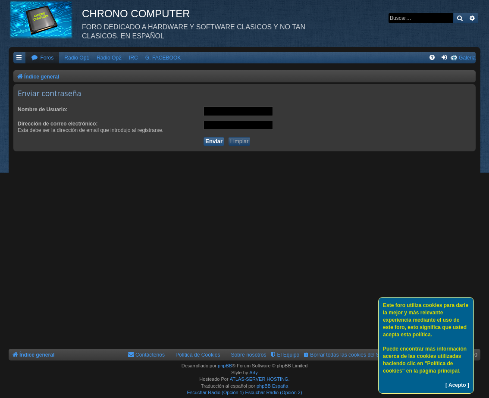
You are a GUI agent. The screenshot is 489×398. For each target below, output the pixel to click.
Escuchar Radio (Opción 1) (215, 392)
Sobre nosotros (248, 355)
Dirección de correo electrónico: (58, 124)
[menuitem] (42, 58)
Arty (253, 372)
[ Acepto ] (457, 385)
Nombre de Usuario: (43, 110)
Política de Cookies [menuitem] (198, 355)
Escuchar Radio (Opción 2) (273, 392)
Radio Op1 (76, 58)
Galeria (467, 58)
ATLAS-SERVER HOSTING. (260, 379)
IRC (133, 58)
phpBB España (272, 386)
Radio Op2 (109, 58)
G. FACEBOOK (163, 58)
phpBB (225, 365)
